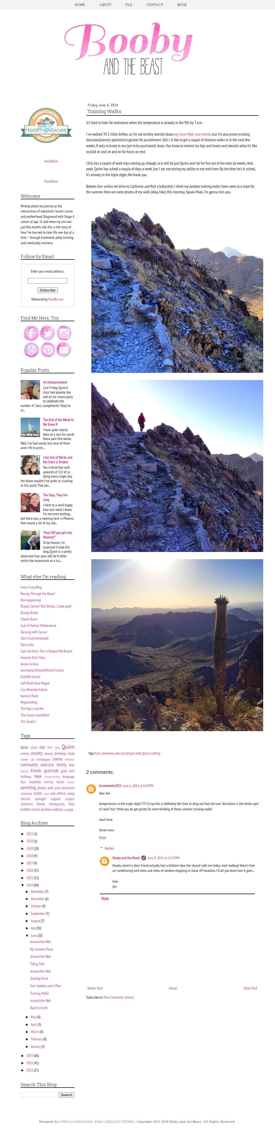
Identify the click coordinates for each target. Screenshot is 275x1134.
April (34, 1024)
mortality (35, 781)
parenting (28, 787)
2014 (30, 885)
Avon (98, 753)
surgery (69, 799)
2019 (30, 848)
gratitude (51, 771)
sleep (70, 793)
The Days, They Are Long (55, 497)
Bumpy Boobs (29, 612)
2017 (30, 863)
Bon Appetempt (31, 600)
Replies (109, 848)
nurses (70, 782)
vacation (46, 809)
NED (42, 747)
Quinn (146, 753)
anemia (25, 753)
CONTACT (155, 4)
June (34, 935)
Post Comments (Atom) (118, 997)
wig (65, 809)
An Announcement (55, 382)
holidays (26, 776)
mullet (60, 782)
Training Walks (39, 993)
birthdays (61, 753)
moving (48, 782)
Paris (57, 748)
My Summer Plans (41, 949)
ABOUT (105, 4)
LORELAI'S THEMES (119, 1121)
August (36, 920)
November (38, 898)
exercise (120, 753)
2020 (30, 841)
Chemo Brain (29, 619)
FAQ (129, 4)
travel (36, 809)
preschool (68, 787)
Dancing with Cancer (34, 632)
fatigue (130, 753)
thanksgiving (57, 804)
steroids (25, 799)
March (35, 1031)
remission (26, 793)
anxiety (36, 753)
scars (46, 794)
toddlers (26, 809)
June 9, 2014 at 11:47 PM (163, 857)
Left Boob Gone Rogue (35, 683)
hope (38, 776)
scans (38, 793)
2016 (30, 870)
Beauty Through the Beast (38, 593)
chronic (69, 759)
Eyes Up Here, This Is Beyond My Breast (46, 651)
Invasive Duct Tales (33, 657)
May (34, 1016)
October (36, 906)
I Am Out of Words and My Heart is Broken (57, 459)
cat (32, 759)
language (68, 776)
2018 (30, 855)
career (24, 759)
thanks (41, 803)
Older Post (250, 988)
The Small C (28, 721)
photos (41, 787)
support (56, 798)
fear (71, 765)
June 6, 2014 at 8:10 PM (138, 785)
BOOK (182, 4)
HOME (80, 4)
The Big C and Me (32, 708)
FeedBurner (56, 299)
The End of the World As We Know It (58, 422)
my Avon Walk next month (192, 134)
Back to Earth (39, 1007)
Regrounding (29, 702)
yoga (70, 809)
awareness (108, 753)
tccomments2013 (110, 785)
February (37, 1039)
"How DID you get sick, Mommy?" (57, 535)
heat (138, 753)
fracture (25, 771)
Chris (34, 747)
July (33, 928)
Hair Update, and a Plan (45, 985)
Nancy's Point (29, 696)
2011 (30, 1070)
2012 (30, 1062)
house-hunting (52, 777)
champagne (43, 759)
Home (173, 988)
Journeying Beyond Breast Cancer (42, 670)
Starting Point (39, 978)
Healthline (51, 161)
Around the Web (40, 941)
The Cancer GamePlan (35, 715)
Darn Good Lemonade (35, 638)
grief (64, 770)
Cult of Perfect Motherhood (38, 625)
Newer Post (95, 988)
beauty (49, 753)
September (38, 913)
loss (23, 781)
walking (155, 753)
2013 (30, 1055)
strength (40, 798)
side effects (58, 793)
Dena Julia (27, 644)
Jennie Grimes (30, 664)
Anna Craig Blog (31, 587)
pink (50, 787)
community (29, 765)
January (36, 1046)
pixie (57, 788)
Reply (102, 837)
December (38, 891)
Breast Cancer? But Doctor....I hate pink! (46, 606)
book (71, 753)
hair (71, 770)
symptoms (27, 804)
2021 (30, 833)
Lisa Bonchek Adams (34, 689)
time (71, 803)
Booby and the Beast (126, 857)
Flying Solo (37, 963)
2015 (30, 877)
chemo (57, 759)
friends (36, 771)
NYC (50, 747)
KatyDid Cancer (31, 676)
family (61, 765)
